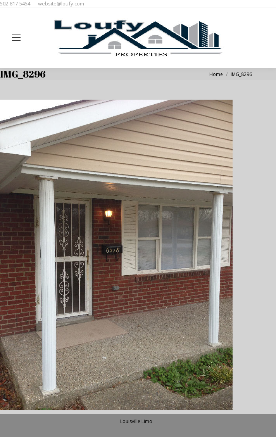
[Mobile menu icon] (16, 37)
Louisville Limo (136, 421)
